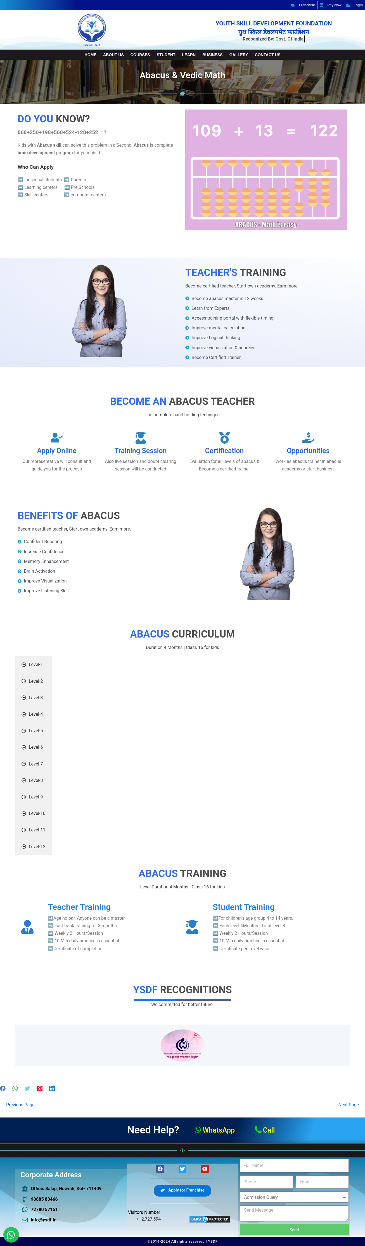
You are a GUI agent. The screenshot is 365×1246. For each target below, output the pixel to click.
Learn (189, 55)
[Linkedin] (52, 1088)
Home (90, 55)
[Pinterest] (39, 1088)
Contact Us (268, 55)
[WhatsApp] (15, 1088)
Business (212, 55)
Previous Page (18, 1105)
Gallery (238, 55)
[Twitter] (27, 1088)
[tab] (33, 664)
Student (166, 55)
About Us (113, 55)
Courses (140, 55)
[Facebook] (3, 1088)
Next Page (351, 1105)
